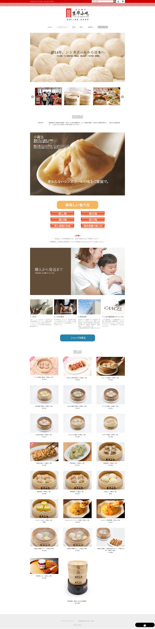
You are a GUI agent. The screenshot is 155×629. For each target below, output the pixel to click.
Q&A (81, 27)
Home (50, 27)
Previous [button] (32, 97)
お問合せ (90, 27)
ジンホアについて (62, 27)
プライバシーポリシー (67, 621)
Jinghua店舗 (103, 27)
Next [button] (122, 97)
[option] (48, 96)
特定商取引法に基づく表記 (86, 621)
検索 (114, 1)
